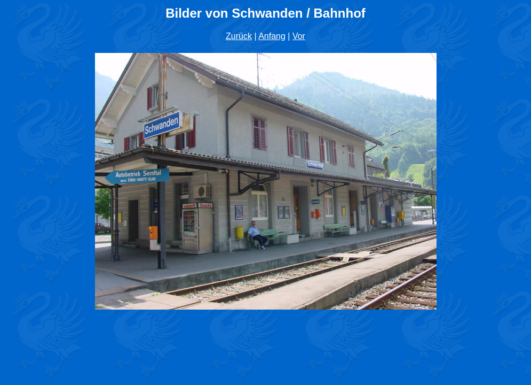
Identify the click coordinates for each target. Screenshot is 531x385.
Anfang (272, 36)
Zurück (239, 36)
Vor (298, 36)
